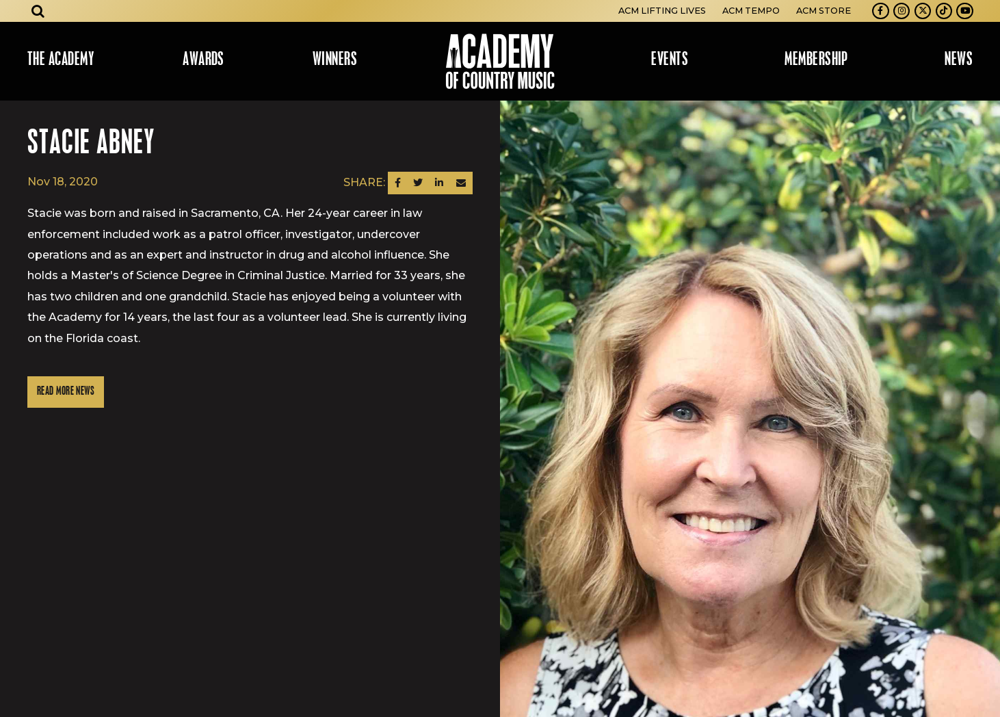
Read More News (65, 392)
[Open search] (38, 11)
